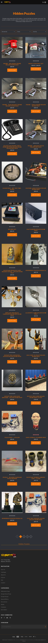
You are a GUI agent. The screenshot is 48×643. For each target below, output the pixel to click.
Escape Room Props (6, 594)
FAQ (2, 580)
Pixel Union (16, 639)
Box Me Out (12, 229)
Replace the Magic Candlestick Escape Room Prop (12, 314)
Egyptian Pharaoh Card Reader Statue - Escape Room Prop (12, 272)
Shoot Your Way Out (35, 63)
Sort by (39, 31)
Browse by (8, 31)
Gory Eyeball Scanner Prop (36, 437)
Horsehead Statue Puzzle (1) (36, 270)
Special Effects (5, 599)
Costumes (3, 607)
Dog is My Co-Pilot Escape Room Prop (36, 355)
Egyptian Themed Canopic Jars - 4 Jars (35, 478)
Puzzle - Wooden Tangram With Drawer (12, 478)
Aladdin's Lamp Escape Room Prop (36, 313)
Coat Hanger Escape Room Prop (36, 230)
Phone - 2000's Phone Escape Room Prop (36, 105)
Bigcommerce (30, 639)
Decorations (4, 601)
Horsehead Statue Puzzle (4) (12, 518)
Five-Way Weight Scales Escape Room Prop (36, 519)
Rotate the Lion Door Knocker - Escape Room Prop (12, 397)
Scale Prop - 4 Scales (12, 437)
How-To (3, 569)
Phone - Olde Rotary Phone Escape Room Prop (12, 105)
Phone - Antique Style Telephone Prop (36, 146)
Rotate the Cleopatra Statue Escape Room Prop (12, 355)
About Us (3, 575)
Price (23, 31)
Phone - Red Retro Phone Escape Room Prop (12, 64)
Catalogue (3, 572)
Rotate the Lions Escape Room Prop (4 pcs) (36, 397)
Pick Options (36, 69)
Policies (3, 577)
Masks (2, 604)
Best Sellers (4, 609)
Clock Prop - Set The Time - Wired (12, 189)
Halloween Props (5, 591)
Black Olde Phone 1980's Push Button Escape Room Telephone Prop (12, 147)
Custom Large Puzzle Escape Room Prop (36, 189)
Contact (3, 582)
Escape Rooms (4, 596)
